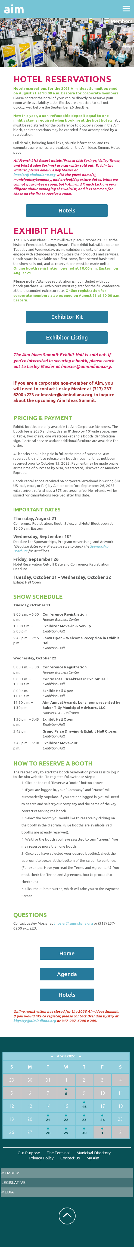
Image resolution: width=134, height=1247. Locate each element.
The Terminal (58, 1152)
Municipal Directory (94, 1152)
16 (84, 1107)
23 (84, 1120)
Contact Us (70, 1158)
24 (102, 1120)
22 (66, 1120)
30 (84, 1133)
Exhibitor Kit (67, 317)
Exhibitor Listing (67, 337)
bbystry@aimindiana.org (34, 1021)
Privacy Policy (41, 1158)
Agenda (67, 974)
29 (66, 1133)
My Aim (93, 1158)
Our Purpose (29, 1152)
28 (48, 1133)
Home (67, 953)
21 (48, 1120)
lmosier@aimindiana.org (34, 175)
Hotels (66, 210)
